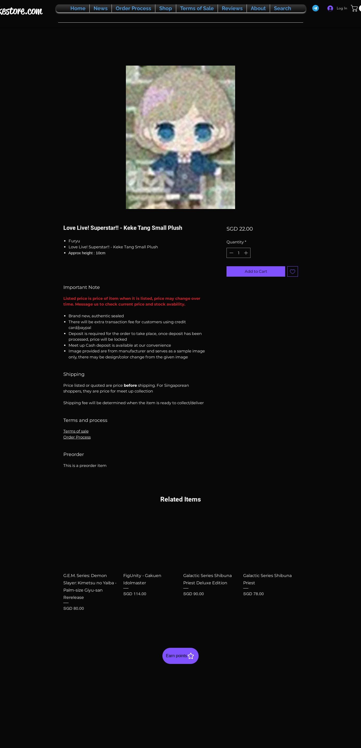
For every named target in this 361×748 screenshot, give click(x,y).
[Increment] (246, 253)
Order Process (77, 437)
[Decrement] (230, 253)
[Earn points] (180, 656)
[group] (180, 569)
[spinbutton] (238, 253)
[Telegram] (315, 8)
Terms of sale (76, 431)
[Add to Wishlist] (292, 271)
